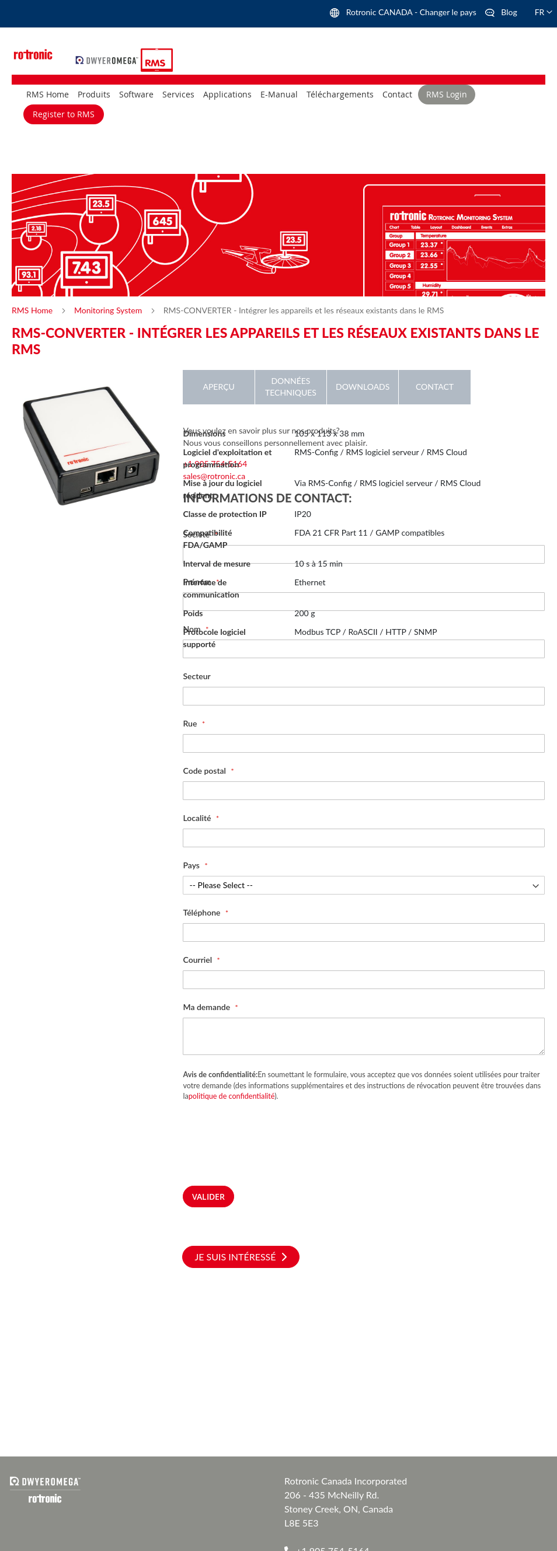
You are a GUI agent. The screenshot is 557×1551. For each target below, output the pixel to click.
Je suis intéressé (240, 1256)
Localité (198, 818)
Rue (191, 723)
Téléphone (202, 912)
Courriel (198, 960)
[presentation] (271, 1151)
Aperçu (218, 387)
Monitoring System (109, 310)
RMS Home (33, 310)
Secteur (196, 676)
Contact (435, 387)
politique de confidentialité (232, 1096)
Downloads (362, 387)
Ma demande (207, 1007)
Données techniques (290, 386)
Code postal (205, 771)
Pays (192, 865)
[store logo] (108, 58)
